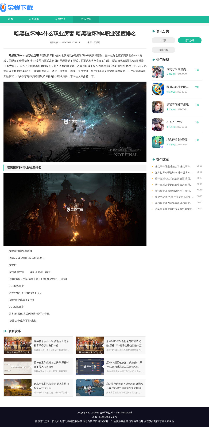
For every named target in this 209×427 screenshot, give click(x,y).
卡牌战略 (171, 109)
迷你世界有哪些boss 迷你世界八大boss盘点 (174, 172)
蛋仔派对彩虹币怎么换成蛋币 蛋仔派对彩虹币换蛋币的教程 (174, 178)
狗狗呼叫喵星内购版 (179, 69)
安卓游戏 (34, 19)
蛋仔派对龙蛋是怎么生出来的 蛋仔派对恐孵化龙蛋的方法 (174, 184)
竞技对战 (171, 92)
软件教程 (163, 49)
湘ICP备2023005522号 (104, 417)
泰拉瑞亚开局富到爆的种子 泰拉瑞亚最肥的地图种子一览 (174, 190)
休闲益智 (171, 74)
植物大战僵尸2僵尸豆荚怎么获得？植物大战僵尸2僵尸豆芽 (174, 196)
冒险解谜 (171, 144)
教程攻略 (86, 19)
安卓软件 (60, 19)
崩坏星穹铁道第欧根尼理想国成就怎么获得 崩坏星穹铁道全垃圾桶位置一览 (174, 209)
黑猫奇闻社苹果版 (178, 104)
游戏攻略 (190, 40)
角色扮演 (171, 127)
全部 (163, 40)
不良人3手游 (174, 122)
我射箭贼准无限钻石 (179, 87)
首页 (10, 19)
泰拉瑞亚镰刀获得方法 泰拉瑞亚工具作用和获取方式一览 (174, 203)
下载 (197, 70)
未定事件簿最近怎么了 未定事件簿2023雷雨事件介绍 (174, 166)
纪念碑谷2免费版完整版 (179, 139)
